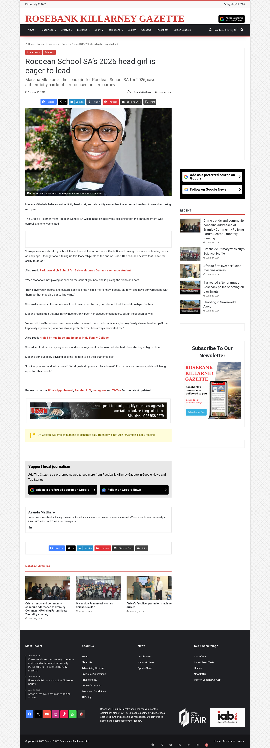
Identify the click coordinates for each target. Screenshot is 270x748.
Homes (198, 668)
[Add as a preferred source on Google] (231, 18)
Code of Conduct (91, 685)
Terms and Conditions (94, 691)
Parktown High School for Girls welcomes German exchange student (85, 270)
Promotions (114, 29)
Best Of (132, 29)
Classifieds (47, 29)
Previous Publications (94, 673)
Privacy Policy (89, 679)
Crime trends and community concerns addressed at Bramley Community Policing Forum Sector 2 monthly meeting (223, 229)
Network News (146, 662)
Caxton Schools (182, 29)
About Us (146, 29)
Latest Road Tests (204, 662)
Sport (97, 29)
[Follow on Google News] (134, 490)
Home (30, 44)
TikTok (116, 390)
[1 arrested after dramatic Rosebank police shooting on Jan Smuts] (190, 287)
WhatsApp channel (60, 390)
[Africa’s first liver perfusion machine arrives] (149, 588)
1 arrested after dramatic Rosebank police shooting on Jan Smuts (223, 287)
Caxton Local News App (207, 679)
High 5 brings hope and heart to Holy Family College (74, 337)
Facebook (81, 390)
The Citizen (162, 29)
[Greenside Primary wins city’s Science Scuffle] (98, 588)
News (31, 29)
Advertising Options (93, 668)
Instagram (99, 390)
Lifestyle (65, 29)
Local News (144, 656)
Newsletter (200, 673)
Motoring (82, 29)
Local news (52, 44)
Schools (49, 52)
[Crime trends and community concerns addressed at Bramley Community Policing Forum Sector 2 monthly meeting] (47, 588)
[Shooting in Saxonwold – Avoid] (190, 307)
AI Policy (86, 697)
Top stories (229, 741)
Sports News (145, 668)
